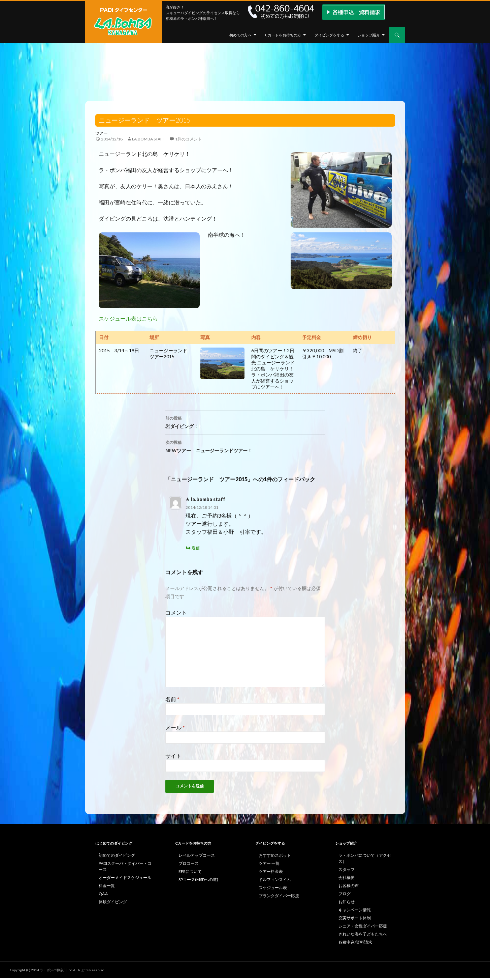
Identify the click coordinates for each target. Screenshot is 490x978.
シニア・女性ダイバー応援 (362, 925)
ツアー (101, 133)
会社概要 (346, 877)
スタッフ (346, 869)
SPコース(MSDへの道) (198, 879)
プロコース (188, 863)
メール (175, 727)
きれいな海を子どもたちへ (362, 934)
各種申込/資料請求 (355, 942)
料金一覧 (107, 885)
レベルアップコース (196, 855)
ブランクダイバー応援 (279, 895)
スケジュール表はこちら (128, 318)
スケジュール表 (273, 887)
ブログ (344, 893)
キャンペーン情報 (354, 909)
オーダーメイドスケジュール (125, 877)
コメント (176, 612)
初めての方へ (240, 35)
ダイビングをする (329, 35)
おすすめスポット (275, 855)
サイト (173, 755)
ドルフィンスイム (275, 879)
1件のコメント (188, 138)
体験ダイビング (113, 901)
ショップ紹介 (369, 35)
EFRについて (190, 871)
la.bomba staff (148, 138)
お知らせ (346, 901)
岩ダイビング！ (245, 421)
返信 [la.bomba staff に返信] (196, 547)
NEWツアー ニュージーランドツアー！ (245, 445)
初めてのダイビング (117, 855)
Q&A (103, 893)
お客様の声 (348, 885)
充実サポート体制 (354, 917)
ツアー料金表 (271, 871)
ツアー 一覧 (269, 863)
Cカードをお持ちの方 (283, 35)
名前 (172, 699)
